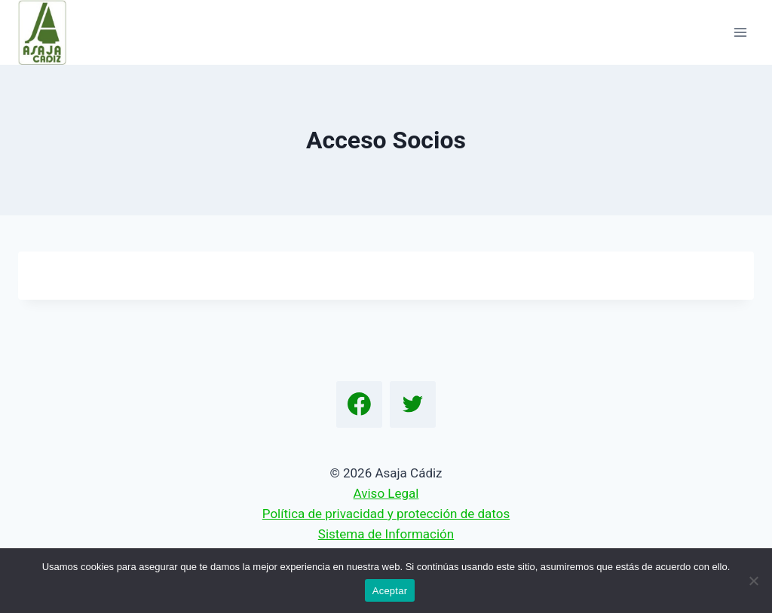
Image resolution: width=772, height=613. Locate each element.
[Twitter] (413, 404)
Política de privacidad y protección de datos (386, 513)
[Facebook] (359, 404)
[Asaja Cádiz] (48, 32)
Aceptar (390, 590)
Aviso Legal (386, 493)
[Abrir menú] (740, 32)
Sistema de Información (386, 533)
